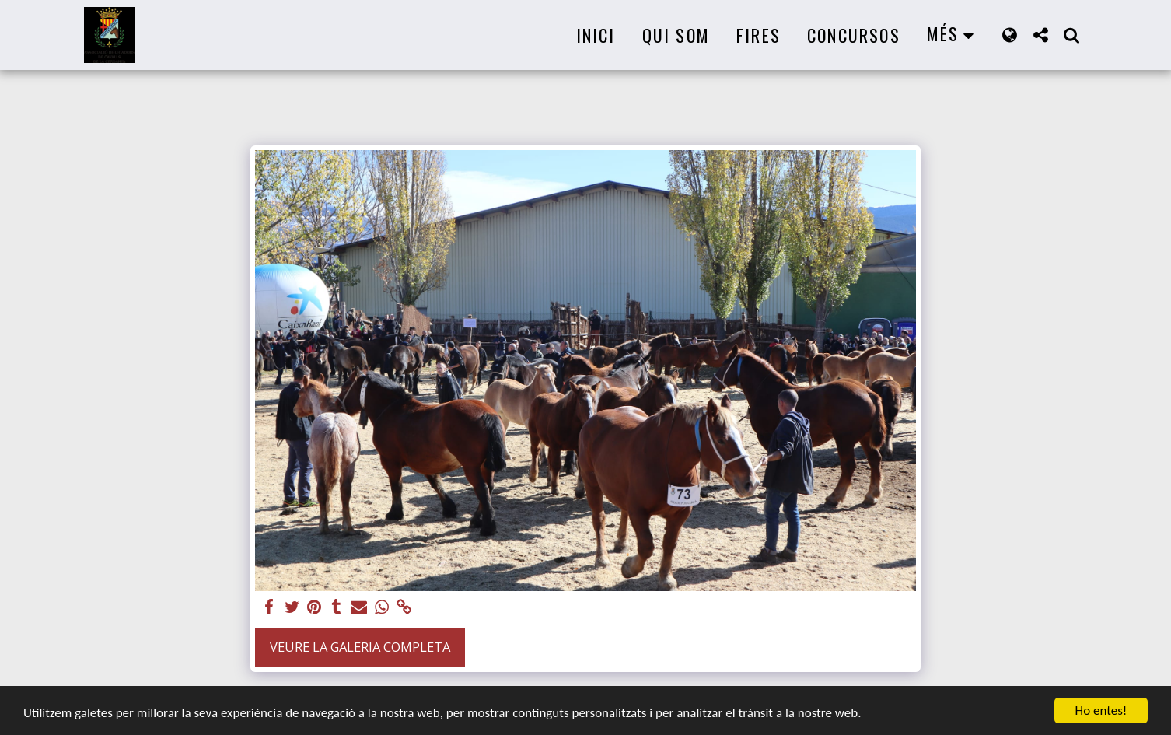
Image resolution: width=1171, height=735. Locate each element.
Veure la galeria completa (360, 647)
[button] (1040, 35)
